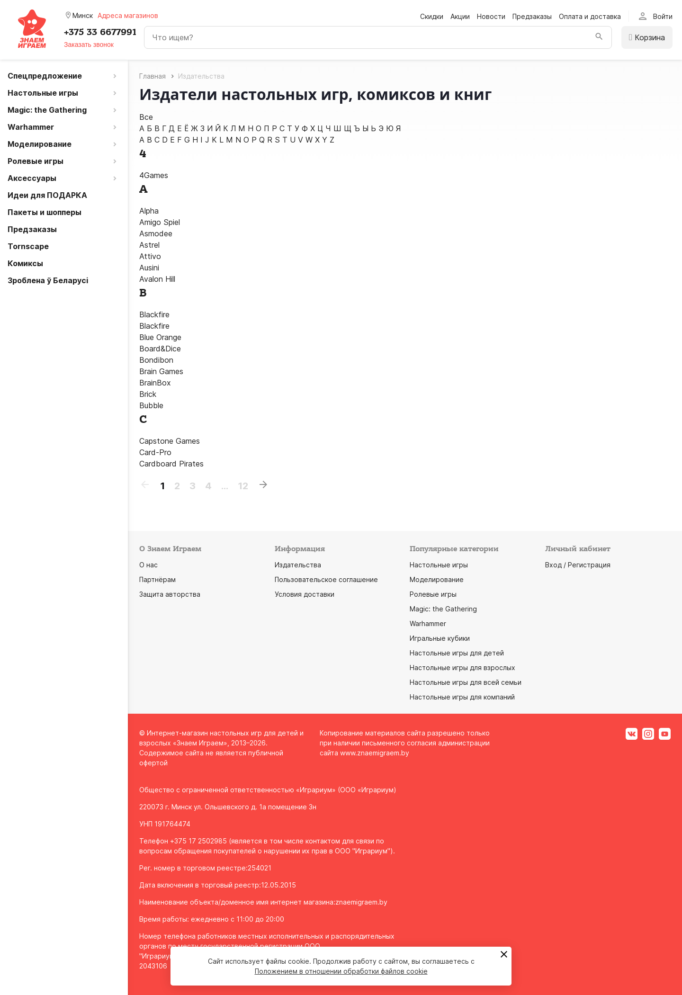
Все (146, 117)
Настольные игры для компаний (462, 697)
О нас (148, 565)
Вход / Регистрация (577, 565)
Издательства (298, 565)
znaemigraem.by (361, 902)
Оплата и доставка (590, 16)
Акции (460, 16)
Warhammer (428, 623)
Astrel (149, 245)
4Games (153, 175)
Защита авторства (169, 594)
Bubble (151, 405)
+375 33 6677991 (100, 32)
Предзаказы (532, 16)
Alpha (149, 210)
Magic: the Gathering (443, 609)
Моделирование (437, 579)
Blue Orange (160, 337)
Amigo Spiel (159, 222)
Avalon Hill (157, 279)
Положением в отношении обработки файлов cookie (341, 971)
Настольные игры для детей (457, 653)
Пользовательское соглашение (326, 579)
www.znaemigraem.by (374, 753)
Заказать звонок (89, 44)
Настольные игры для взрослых (462, 667)
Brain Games (161, 371)
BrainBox (155, 382)
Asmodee (155, 233)
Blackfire (154, 314)
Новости (491, 16)
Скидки (431, 16)
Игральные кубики (440, 638)
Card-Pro (155, 452)
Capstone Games (169, 441)
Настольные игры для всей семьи (465, 682)
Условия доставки (304, 594)
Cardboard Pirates (171, 463)
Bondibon (156, 360)
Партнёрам (157, 579)
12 (243, 486)
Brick (147, 394)
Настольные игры (439, 565)
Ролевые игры (433, 594)
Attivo (150, 256)
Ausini (149, 267)
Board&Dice (160, 348)
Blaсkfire (154, 326)
